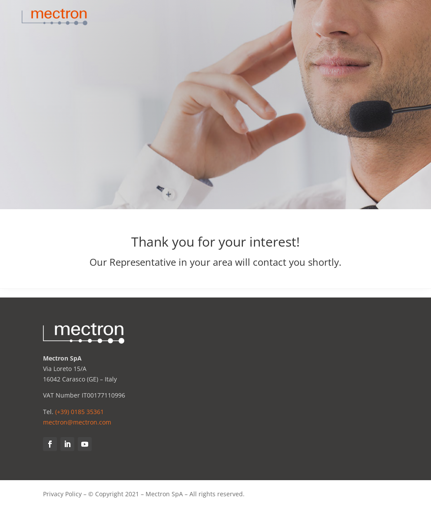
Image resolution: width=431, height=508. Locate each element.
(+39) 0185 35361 (79, 412)
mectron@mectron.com (77, 422)
